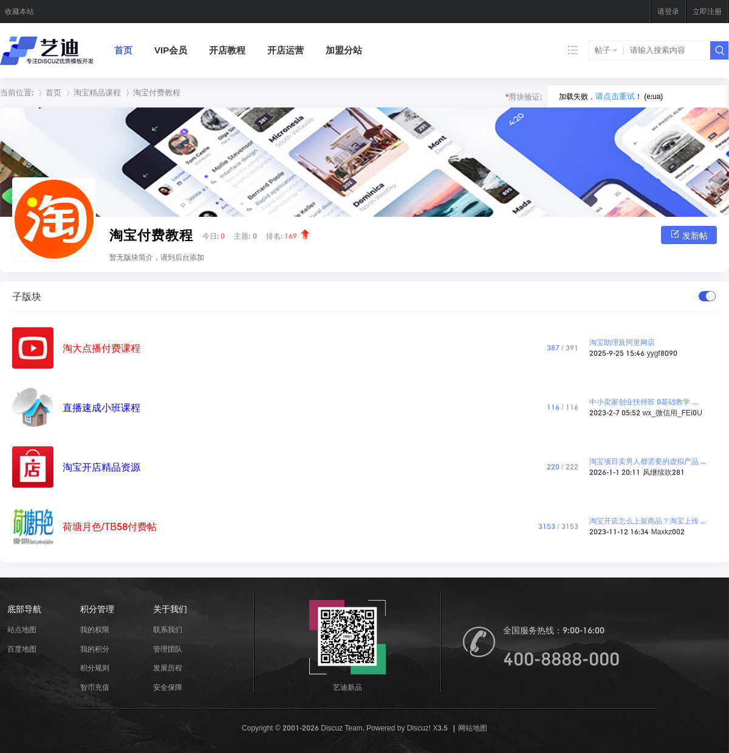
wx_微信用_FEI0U (672, 413)
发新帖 (689, 234)
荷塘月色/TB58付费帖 (110, 526)
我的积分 (94, 649)
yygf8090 (662, 353)
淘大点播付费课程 (101, 348)
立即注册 (707, 11)
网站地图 (472, 728)
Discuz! (419, 728)
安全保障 (167, 687)
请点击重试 (615, 96)
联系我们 (167, 629)
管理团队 (167, 649)
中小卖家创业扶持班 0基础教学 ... (643, 402)
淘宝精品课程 (97, 93)
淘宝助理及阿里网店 (622, 342)
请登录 (668, 11)
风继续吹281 (664, 472)
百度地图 (21, 649)
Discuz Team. (342, 728)
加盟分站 (344, 50)
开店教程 (227, 50)
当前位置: (16, 93)
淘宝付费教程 (156, 93)
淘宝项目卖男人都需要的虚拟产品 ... (647, 461)
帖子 (603, 50)
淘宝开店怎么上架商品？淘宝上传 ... (647, 521)
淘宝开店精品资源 (101, 467)
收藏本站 (19, 11)
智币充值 (94, 687)
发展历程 (167, 668)
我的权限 (94, 629)
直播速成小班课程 (101, 407)
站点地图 (21, 629)
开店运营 (285, 50)
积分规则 (94, 668)
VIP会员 (170, 50)
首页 (123, 50)
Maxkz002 (668, 532)
